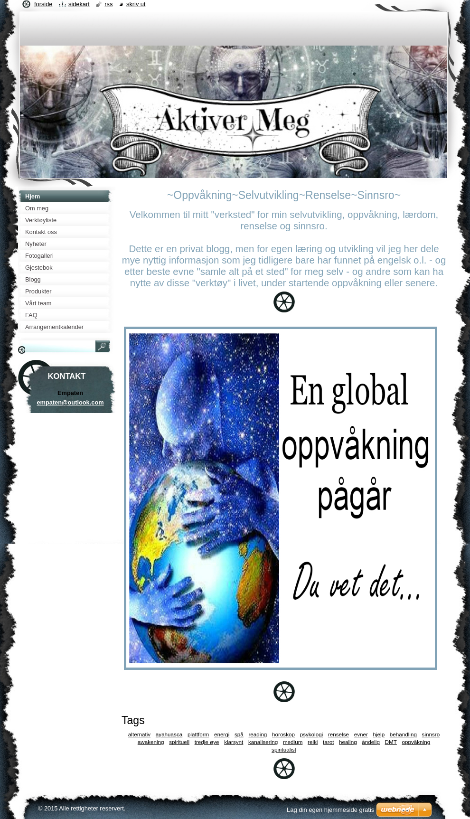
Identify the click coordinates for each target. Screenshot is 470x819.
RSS (108, 4)
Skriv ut (136, 4)
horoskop (283, 734)
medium (292, 742)
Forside (43, 4)
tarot (328, 742)
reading (257, 734)
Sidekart (79, 4)
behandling (403, 734)
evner (361, 734)
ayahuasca (169, 734)
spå (239, 734)
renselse (338, 734)
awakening (151, 742)
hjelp (379, 734)
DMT (391, 742)
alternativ (139, 734)
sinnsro (431, 734)
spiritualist (284, 749)
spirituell (179, 742)
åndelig (371, 742)
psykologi (311, 734)
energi (221, 734)
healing (348, 742)
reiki (313, 742)
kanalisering (263, 742)
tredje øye (207, 742)
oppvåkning (416, 742)
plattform (198, 734)
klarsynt (233, 742)
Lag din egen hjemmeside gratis (330, 809)
